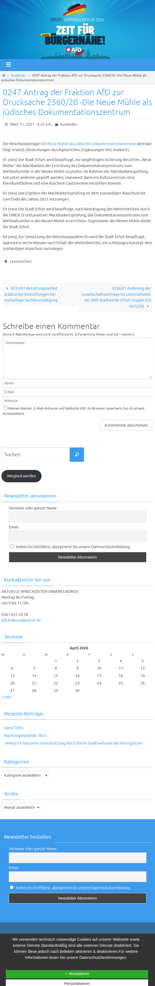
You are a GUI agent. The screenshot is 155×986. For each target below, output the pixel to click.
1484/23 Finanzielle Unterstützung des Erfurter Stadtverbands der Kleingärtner (73, 743)
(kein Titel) (13, 728)
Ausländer (18, 75)
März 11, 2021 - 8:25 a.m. (31, 124)
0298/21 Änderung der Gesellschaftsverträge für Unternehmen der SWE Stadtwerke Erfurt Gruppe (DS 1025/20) (116, 297)
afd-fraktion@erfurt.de (21, 620)
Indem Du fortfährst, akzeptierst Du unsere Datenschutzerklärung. (70, 547)
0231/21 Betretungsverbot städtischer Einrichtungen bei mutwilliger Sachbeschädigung (31, 294)
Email (13, 527)
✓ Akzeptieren (77, 973)
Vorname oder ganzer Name (33, 508)
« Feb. (6, 697)
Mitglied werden (21, 476)
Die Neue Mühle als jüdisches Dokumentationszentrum (88, 143)
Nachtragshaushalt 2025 (25, 735)
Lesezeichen (21, 261)
